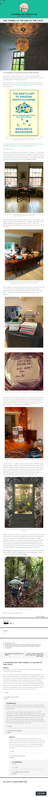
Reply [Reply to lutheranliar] (9, 732)
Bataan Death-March (20, 550)
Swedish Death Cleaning (21, 84)
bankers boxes (9, 644)
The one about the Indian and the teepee (13, 654)
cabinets (15, 644)
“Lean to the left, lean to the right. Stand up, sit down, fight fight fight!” (35, 655)
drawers (33, 644)
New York (12, 646)
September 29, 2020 (10, 643)
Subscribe (41, 793)
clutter (21, 644)
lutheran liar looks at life (24, 14)
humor (39, 644)
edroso (6, 668)
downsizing (27, 644)
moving (7, 646)
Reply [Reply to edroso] (6, 698)
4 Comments (8, 647)
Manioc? (36, 547)
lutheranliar (11, 703)
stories (17, 646)
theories (36, 646)
